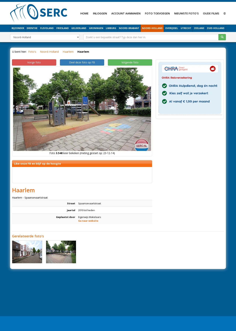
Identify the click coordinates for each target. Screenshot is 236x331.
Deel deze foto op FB (82, 62)
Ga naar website (88, 220)
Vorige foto (34, 62)
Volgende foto (130, 62)
